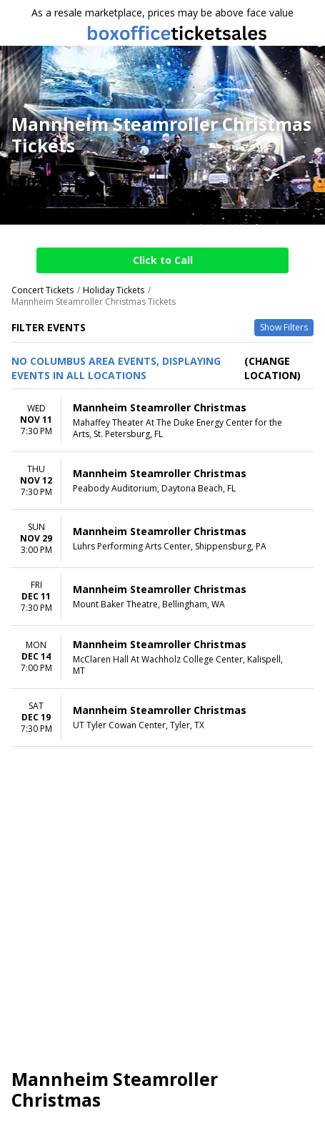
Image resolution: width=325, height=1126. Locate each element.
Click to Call (163, 260)
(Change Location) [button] (272, 368)
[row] (162, 420)
